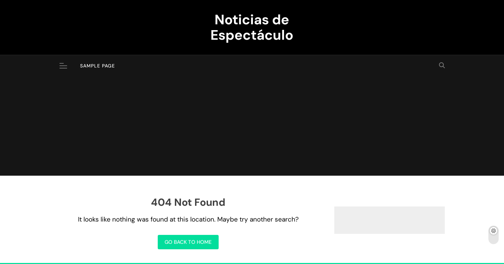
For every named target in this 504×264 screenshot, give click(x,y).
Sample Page (97, 66)
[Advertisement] (252, 128)
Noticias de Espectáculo (251, 27)
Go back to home (188, 242)
